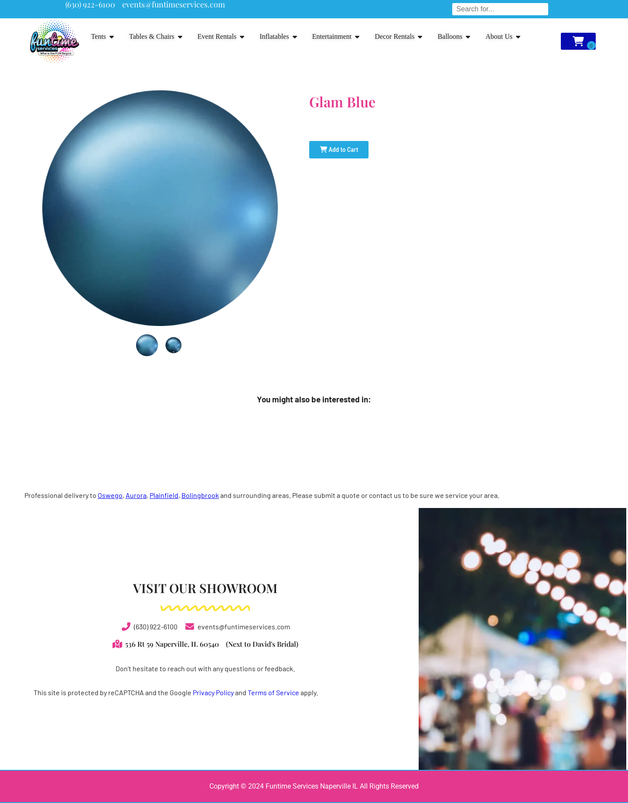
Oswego (110, 495)
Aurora (136, 495)
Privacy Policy (213, 692)
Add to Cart (339, 150)
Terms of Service (273, 692)
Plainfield (164, 495)
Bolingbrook (200, 495)
